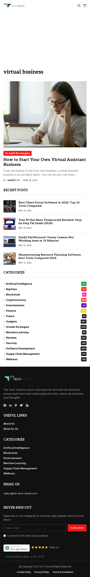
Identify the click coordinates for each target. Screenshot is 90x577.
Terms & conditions (62, 572)
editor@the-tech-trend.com (20, 493)
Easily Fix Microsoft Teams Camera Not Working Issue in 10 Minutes (46, 239)
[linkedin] (10, 405)
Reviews (46, 338)
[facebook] (4, 405)
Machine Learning (46, 332)
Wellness (46, 359)
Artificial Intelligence (46, 284)
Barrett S (14, 180)
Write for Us (10, 428)
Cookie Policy (24, 572)
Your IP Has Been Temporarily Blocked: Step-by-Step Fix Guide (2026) (50, 221)
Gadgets (46, 321)
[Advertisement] (45, 37)
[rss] (27, 405)
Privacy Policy (41, 572)
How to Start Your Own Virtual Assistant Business (44, 162)
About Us (9, 423)
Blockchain (46, 295)
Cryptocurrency (46, 300)
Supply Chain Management (46, 354)
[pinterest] (16, 405)
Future (46, 316)
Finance (46, 311)
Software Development (46, 348)
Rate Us (54, 547)
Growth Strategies (17, 153)
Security (46, 343)
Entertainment (46, 305)
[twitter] (21, 405)
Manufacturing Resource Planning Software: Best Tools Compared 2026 (50, 256)
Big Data (46, 289)
